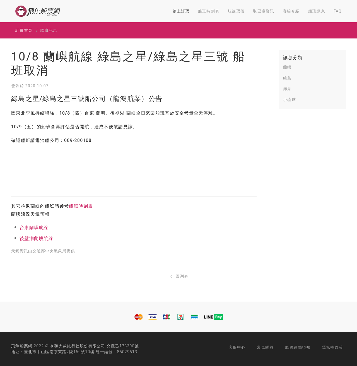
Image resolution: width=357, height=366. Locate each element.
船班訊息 (316, 11)
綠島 (287, 78)
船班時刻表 (208, 11)
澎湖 (287, 88)
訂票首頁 (23, 30)
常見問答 (265, 347)
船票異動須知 (298, 347)
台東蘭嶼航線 (34, 227)
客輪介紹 (291, 11)
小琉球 (289, 99)
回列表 (179, 276)
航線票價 (236, 11)
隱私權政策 (332, 347)
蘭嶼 (287, 67)
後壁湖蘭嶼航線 (36, 238)
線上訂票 (181, 11)
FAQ (338, 11)
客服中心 (237, 347)
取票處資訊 (263, 11)
